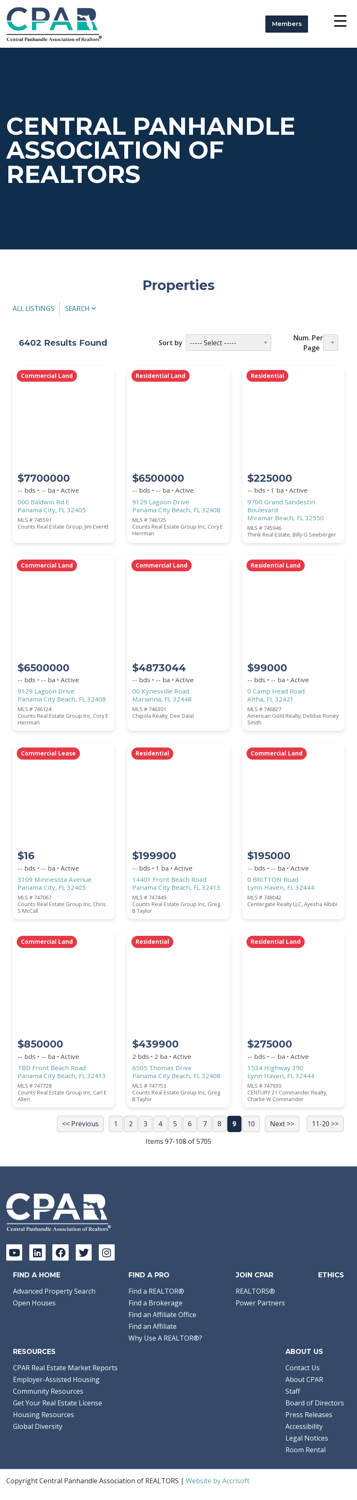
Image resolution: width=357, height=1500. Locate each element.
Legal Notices (306, 1438)
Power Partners (260, 1302)
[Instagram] (107, 1252)
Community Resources (48, 1391)
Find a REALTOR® (156, 1291)
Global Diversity (37, 1426)
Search (80, 308)
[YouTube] (14, 1252)
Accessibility (304, 1426)
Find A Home (36, 1275)
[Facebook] (60, 1252)
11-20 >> (325, 1123)
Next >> (282, 1123)
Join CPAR (254, 1275)
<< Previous (80, 1123)
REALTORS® (255, 1291)
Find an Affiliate (152, 1326)
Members (287, 24)
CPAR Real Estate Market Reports (65, 1367)
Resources (34, 1352)
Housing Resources (43, 1414)
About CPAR (304, 1379)
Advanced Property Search (54, 1291)
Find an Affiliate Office (162, 1314)
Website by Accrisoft (217, 1480)
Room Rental (305, 1449)
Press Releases (308, 1414)
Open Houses (34, 1302)
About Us (304, 1352)
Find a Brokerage (155, 1302)
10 (251, 1123)
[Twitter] (84, 1252)
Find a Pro (149, 1275)
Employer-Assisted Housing (56, 1379)
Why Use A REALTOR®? (165, 1338)
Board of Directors (314, 1403)
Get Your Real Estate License (57, 1403)
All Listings (33, 308)
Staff (292, 1391)
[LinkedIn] (37, 1252)
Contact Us (302, 1367)
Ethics (331, 1275)
